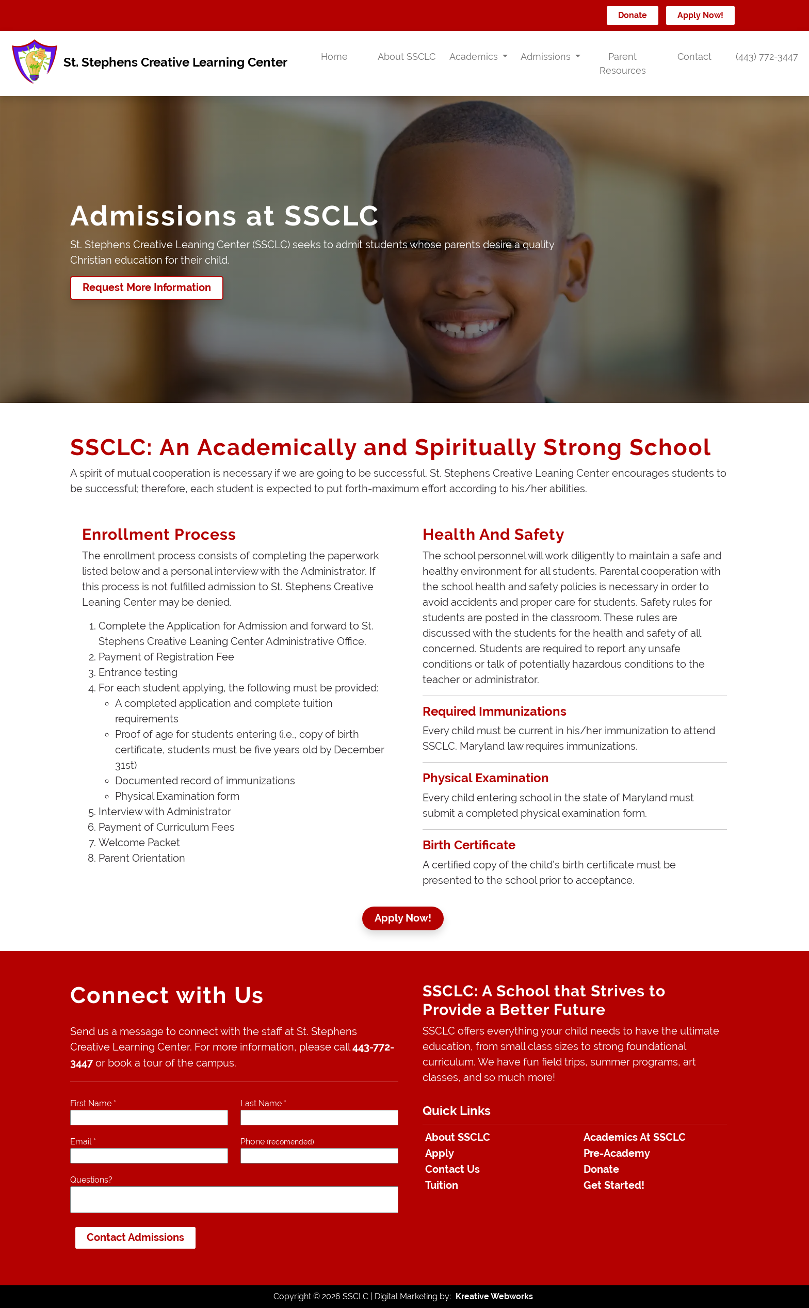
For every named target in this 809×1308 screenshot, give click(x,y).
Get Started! (614, 1185)
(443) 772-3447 (767, 56)
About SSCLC (406, 56)
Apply (439, 1153)
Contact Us (452, 1169)
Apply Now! (700, 15)
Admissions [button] (547, 56)
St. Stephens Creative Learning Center (148, 63)
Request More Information (147, 288)
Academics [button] (474, 56)
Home (334, 56)
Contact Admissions (135, 1238)
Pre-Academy (617, 1153)
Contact (694, 56)
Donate (632, 15)
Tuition (441, 1185)
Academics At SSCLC (635, 1137)
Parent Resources (623, 63)
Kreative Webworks (494, 1296)
